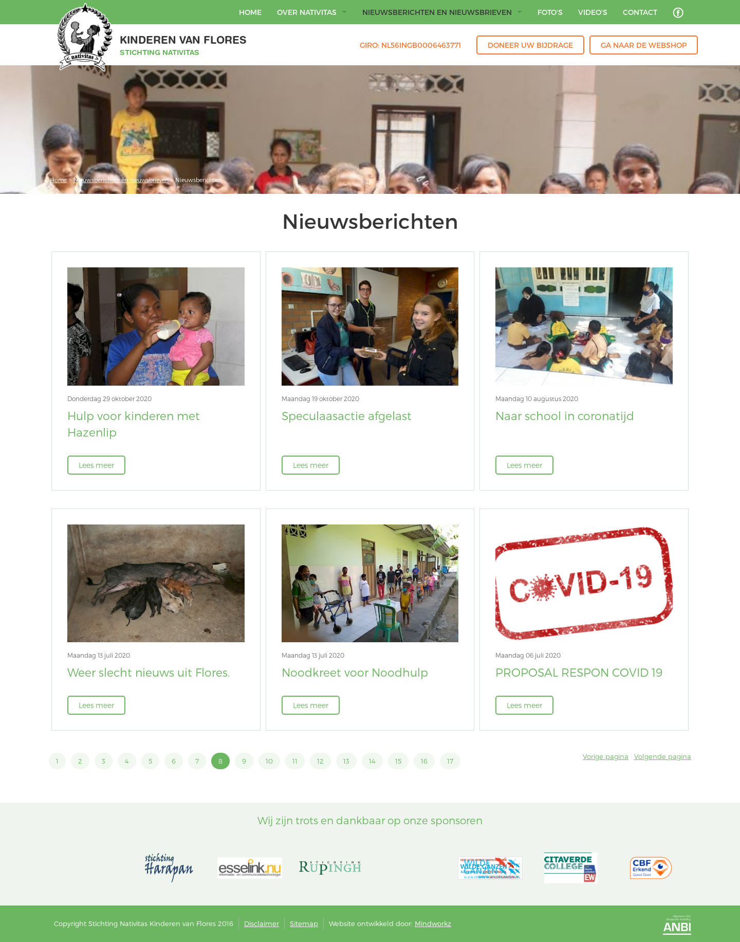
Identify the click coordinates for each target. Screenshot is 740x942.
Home (58, 179)
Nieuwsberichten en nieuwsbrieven (442, 12)
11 (295, 761)
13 (346, 761)
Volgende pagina (662, 756)
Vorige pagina (605, 756)
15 (398, 761)
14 (372, 761)
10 (269, 761)
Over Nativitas (312, 12)
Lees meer (96, 465)
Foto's (550, 12)
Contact (640, 12)
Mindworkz (433, 923)
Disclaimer (261, 923)
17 (450, 761)
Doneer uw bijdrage (530, 45)
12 (320, 761)
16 (424, 761)
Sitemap (304, 923)
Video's (592, 12)
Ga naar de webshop (644, 45)
